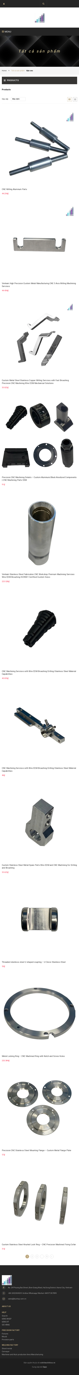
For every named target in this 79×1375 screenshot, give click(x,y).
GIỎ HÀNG (6, 1325)
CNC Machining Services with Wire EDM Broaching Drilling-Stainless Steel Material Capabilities (39, 672)
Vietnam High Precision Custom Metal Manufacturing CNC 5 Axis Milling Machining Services (39, 284)
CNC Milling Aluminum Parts (14, 189)
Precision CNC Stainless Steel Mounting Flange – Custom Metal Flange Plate (36, 1150)
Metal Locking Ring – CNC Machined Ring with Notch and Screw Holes (33, 1056)
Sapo (45, 1367)
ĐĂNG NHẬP (6, 1319)
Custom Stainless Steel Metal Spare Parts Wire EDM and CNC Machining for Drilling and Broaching (39, 866)
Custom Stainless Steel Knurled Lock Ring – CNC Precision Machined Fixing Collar (39, 1244)
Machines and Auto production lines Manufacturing (22, 1354)
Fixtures (5, 1334)
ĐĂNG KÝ (5, 1322)
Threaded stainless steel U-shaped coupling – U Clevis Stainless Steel (34, 962)
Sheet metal (7, 1349)
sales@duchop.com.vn (17, 1299)
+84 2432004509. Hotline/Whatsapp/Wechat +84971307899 (32, 1293)
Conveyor (6, 1351)
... (42, 1256)
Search (5, 1316)
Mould (4, 1337)
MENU (6, 32)
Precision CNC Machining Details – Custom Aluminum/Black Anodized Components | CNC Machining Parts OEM (39, 478)
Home (5, 71)
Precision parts (8, 1340)
